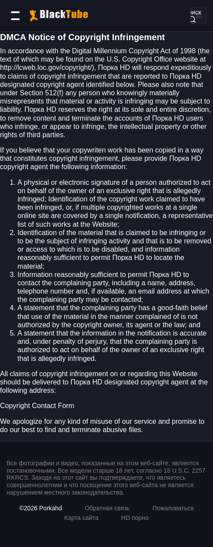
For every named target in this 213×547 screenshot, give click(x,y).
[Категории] (15, 15)
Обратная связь (107, 508)
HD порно (135, 517)
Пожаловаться (173, 508)
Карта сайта (81, 517)
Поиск (192, 15)
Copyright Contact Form (37, 405)
